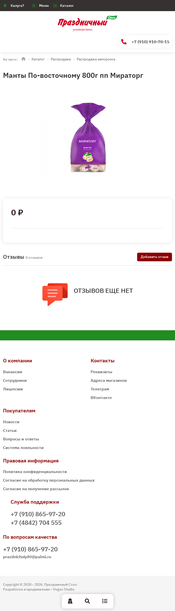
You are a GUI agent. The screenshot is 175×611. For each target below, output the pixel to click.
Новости (11, 421)
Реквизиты (101, 371)
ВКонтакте (101, 397)
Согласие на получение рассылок (36, 488)
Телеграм (100, 388)
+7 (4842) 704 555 (36, 523)
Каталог (67, 5)
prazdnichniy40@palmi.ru (27, 556)
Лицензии (13, 388)
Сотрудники (15, 380)
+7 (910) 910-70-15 (145, 41)
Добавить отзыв (154, 256)
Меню (44, 5)
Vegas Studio (63, 589)
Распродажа (61, 59)
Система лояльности (23, 447)
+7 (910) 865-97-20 (38, 514)
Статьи (10, 430)
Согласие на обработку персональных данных (49, 480)
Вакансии (12, 371)
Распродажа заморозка (96, 59)
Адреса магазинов (109, 380)
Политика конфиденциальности (35, 471)
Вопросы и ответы (21, 438)
